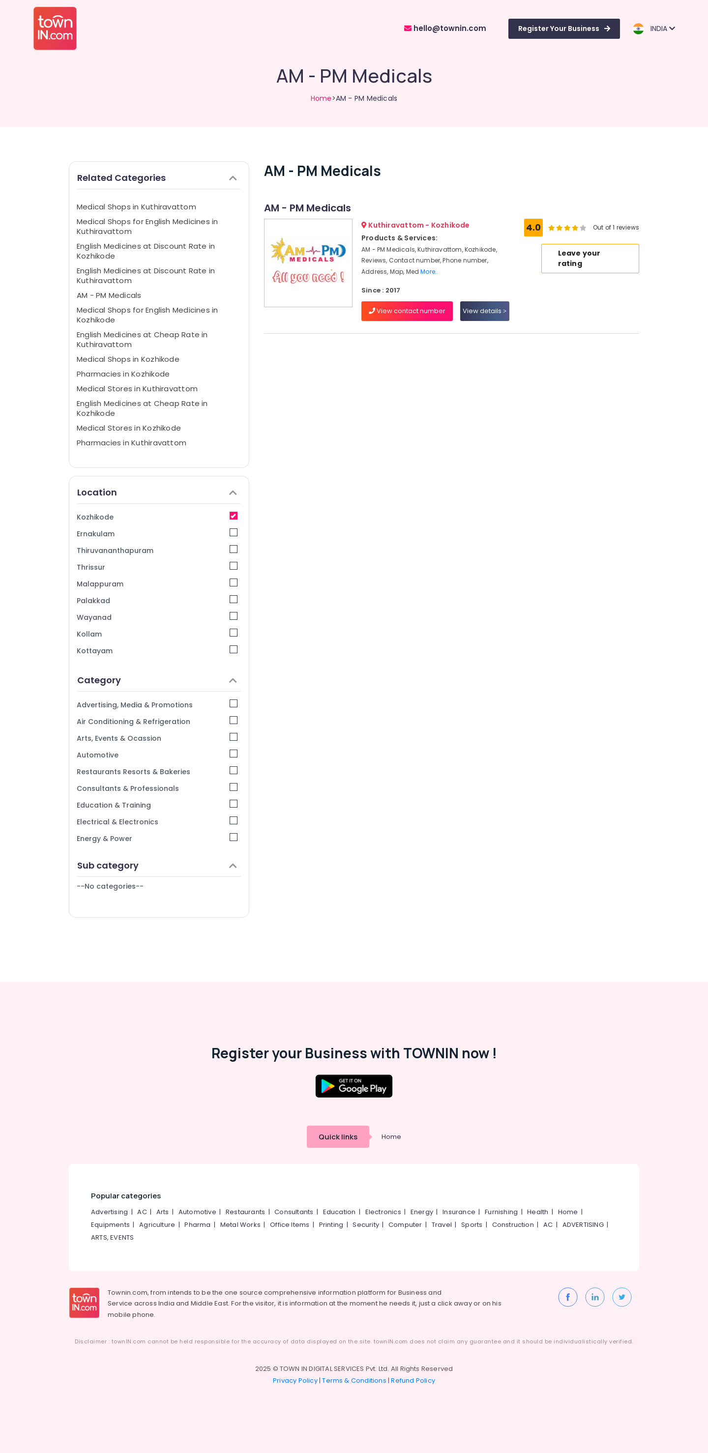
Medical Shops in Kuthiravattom (136, 207)
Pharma (197, 1224)
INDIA (653, 29)
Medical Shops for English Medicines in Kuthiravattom (147, 226)
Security (366, 1224)
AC (142, 1212)
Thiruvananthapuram (157, 550)
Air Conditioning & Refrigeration (157, 721)
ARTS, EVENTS (112, 1237)
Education (339, 1212)
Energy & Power (157, 838)
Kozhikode (157, 517)
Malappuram (157, 584)
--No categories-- (110, 886)
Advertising (109, 1212)
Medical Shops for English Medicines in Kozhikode (147, 315)
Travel (442, 1224)
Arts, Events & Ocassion (157, 738)
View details (484, 311)
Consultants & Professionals (157, 788)
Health (537, 1212)
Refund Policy (413, 1380)
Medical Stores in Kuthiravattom (137, 388)
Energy (422, 1212)
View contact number (407, 311)
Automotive (157, 755)
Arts (162, 1212)
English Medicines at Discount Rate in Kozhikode (146, 251)
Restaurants (245, 1212)
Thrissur (157, 567)
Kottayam (157, 650)
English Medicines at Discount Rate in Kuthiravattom (146, 275)
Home (321, 98)
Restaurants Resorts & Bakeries (157, 771)
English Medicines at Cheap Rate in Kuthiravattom (142, 339)
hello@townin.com (445, 28)
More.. (429, 271)
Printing (331, 1224)
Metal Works (240, 1224)
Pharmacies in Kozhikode (123, 374)
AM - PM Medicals (109, 295)
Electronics (383, 1212)
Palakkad (157, 600)
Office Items (289, 1224)
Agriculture (157, 1224)
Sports (471, 1224)
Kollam (157, 634)
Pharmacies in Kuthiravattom (131, 442)
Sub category (157, 865)
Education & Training (157, 805)
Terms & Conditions (354, 1380)
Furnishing (501, 1212)
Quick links (338, 1137)
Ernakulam (157, 533)
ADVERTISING (583, 1224)
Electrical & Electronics (157, 821)
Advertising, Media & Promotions (157, 704)
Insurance (458, 1212)
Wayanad (157, 617)
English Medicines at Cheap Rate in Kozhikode (142, 408)
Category (157, 680)
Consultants (293, 1212)
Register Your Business (564, 28)
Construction (513, 1224)
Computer (405, 1224)
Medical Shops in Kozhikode (128, 359)
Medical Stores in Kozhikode (129, 428)
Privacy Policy (295, 1380)
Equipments (110, 1224)
